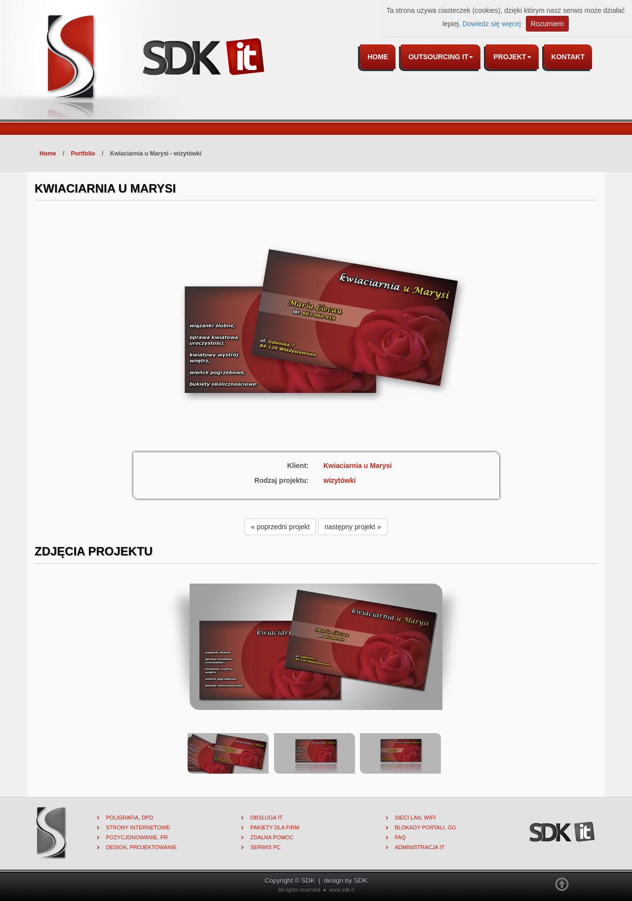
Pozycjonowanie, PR (137, 837)
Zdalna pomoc (271, 837)
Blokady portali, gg (425, 827)
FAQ (400, 837)
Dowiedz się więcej (492, 24)
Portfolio (83, 153)
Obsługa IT (266, 818)
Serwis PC (265, 847)
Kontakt (568, 57)
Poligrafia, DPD (129, 818)
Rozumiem (547, 24)
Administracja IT (420, 847)
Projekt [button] (512, 57)
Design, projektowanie (141, 847)
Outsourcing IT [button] (440, 57)
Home (377, 57)
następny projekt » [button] (352, 527)
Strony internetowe (138, 827)
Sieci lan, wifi (415, 818)
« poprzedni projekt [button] (280, 527)
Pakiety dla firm (274, 827)
